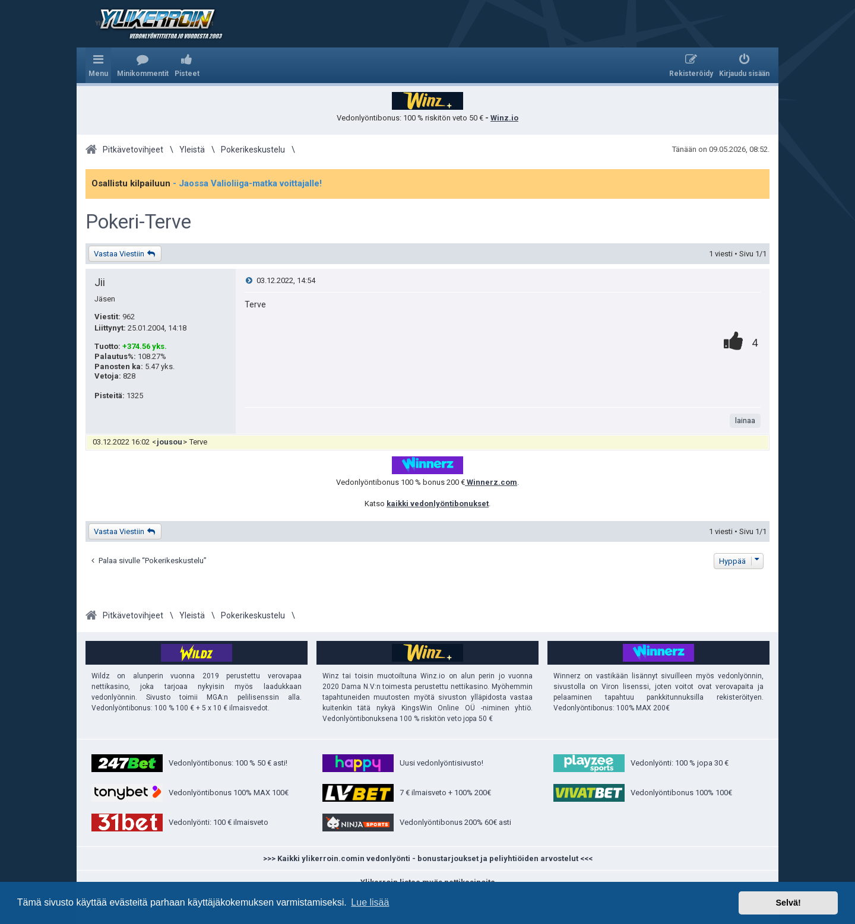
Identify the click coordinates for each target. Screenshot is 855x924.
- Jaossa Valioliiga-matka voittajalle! (247, 183)
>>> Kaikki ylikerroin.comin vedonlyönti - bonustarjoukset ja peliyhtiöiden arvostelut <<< (428, 858)
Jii (99, 282)
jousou (169, 441)
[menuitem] (143, 65)
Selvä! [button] (787, 902)
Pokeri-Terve (138, 222)
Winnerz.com (491, 482)
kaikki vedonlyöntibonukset (438, 503)
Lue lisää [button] (370, 902)
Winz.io (504, 117)
